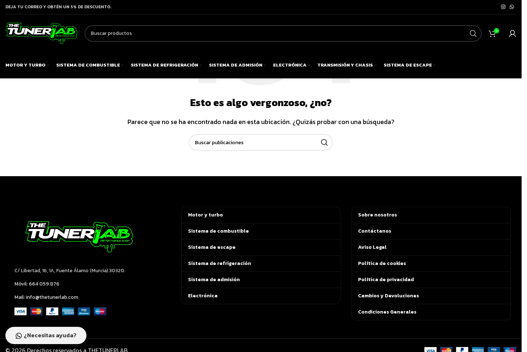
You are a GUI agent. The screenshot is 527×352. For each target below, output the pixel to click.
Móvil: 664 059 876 (36, 284)
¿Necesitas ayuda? (45, 335)
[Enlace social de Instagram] (503, 7)
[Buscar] (283, 33)
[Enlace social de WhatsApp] (512, 7)
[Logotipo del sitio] (41, 32)
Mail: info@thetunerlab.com (46, 297)
